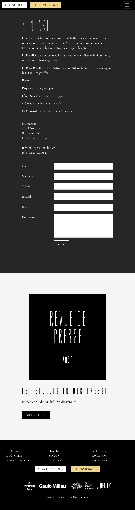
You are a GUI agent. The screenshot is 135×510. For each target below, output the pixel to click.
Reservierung (45, 5)
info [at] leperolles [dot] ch (38, 148)
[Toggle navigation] (127, 5)
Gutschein (15, 5)
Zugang (54, 456)
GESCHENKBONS (50, 469)
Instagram (100, 460)
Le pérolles (14, 456)
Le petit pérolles (18, 460)
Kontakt (55, 460)
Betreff (26, 207)
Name (26, 166)
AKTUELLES (99, 451)
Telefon (26, 186)
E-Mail (26, 197)
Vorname (28, 176)
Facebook (99, 456)
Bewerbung (57, 451)
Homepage (13, 451)
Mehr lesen (35, 415)
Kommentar (29, 217)
